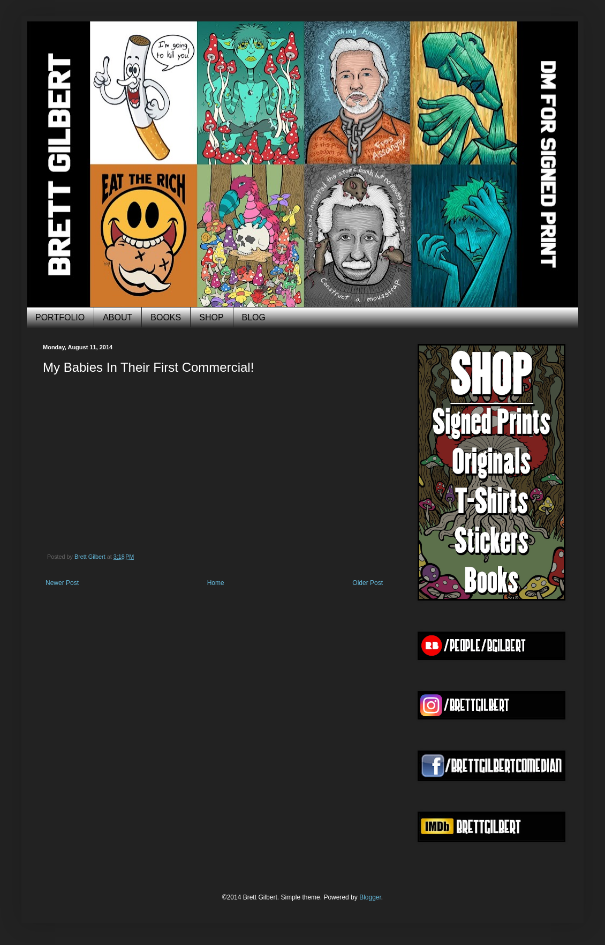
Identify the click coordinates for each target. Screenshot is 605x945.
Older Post (367, 583)
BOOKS (165, 317)
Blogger (370, 897)
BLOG (254, 317)
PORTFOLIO (60, 317)
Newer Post (62, 583)
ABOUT (117, 317)
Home (215, 583)
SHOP (211, 317)
